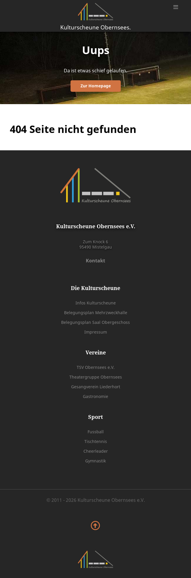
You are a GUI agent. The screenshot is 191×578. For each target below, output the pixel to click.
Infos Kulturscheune (96, 303)
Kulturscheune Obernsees (95, 27)
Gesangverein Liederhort (95, 386)
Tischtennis (95, 441)
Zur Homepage (96, 86)
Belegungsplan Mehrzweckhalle (95, 312)
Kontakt (95, 260)
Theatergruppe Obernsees (95, 377)
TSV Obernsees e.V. (96, 367)
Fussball (96, 431)
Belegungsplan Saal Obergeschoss (95, 322)
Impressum (95, 332)
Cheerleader (95, 451)
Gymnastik (95, 461)
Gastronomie (95, 396)
